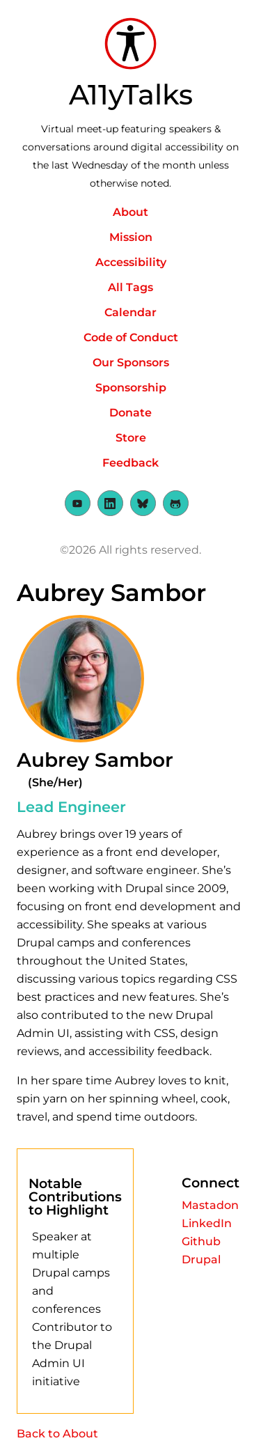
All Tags (130, 287)
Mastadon (210, 1205)
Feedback (130, 462)
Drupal (201, 1259)
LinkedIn (207, 1223)
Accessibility (130, 262)
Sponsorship (130, 387)
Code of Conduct (131, 337)
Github (201, 1241)
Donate (130, 412)
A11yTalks (131, 94)
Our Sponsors (131, 362)
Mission (130, 237)
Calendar (130, 312)
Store (131, 437)
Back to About (57, 1433)
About (130, 212)
